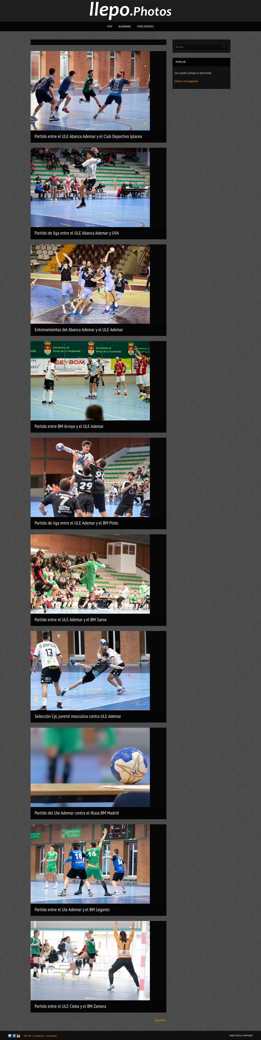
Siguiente (161, 1020)
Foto (109, 26)
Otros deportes (145, 26)
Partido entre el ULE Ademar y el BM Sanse (71, 619)
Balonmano (125, 26)
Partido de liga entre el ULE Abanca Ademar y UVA (77, 233)
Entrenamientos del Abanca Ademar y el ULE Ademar (79, 329)
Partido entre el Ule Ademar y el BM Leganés (72, 909)
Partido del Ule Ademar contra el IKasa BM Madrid (77, 813)
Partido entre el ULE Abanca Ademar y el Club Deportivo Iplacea (88, 136)
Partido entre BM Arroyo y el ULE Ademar (69, 426)
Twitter (27, 1035)
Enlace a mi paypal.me (186, 81)
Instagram (51, 1035)
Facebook (39, 1035)
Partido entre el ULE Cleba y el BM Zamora (70, 1006)
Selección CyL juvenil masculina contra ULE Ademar (78, 716)
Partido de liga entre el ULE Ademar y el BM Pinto (76, 523)
